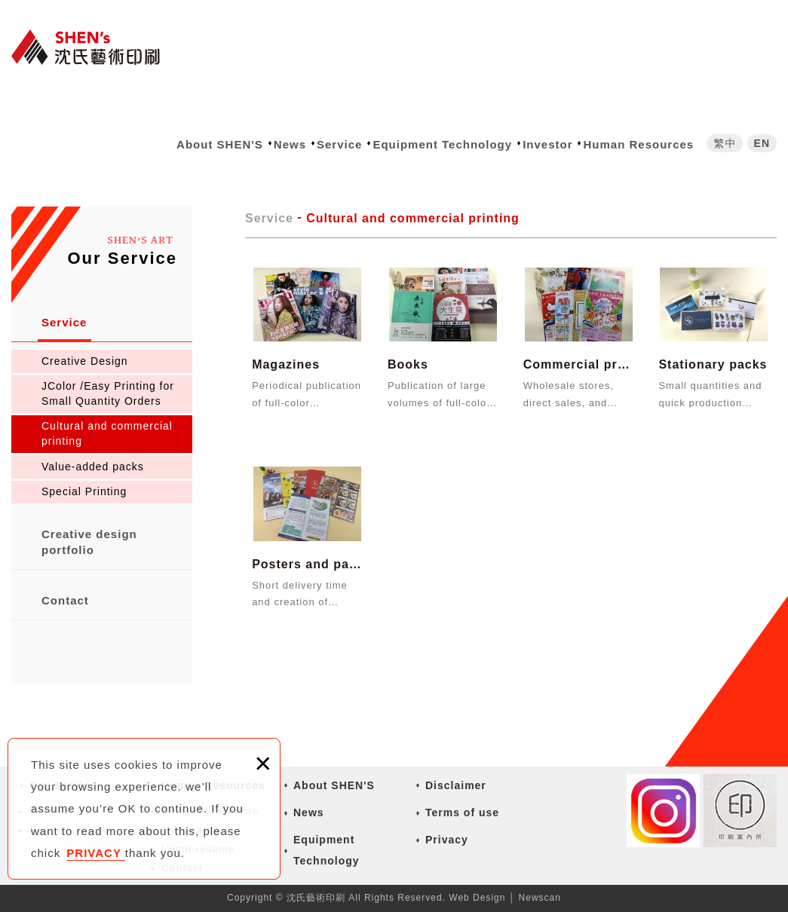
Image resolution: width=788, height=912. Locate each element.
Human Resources (638, 144)
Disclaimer (455, 785)
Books (443, 345)
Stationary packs (714, 345)
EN (762, 143)
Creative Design (84, 361)
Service (339, 144)
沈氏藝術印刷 (94, 47)
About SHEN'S (219, 144)
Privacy (446, 840)
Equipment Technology (442, 144)
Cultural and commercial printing (107, 433)
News (290, 144)
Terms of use (462, 812)
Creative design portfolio (89, 542)
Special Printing (84, 491)
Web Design (477, 897)
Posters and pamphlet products (307, 544)
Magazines (307, 345)
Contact (65, 600)
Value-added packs (92, 467)
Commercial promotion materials (579, 345)
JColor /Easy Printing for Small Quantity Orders (107, 393)
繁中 (724, 143)
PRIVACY (95, 852)
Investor (547, 144)
